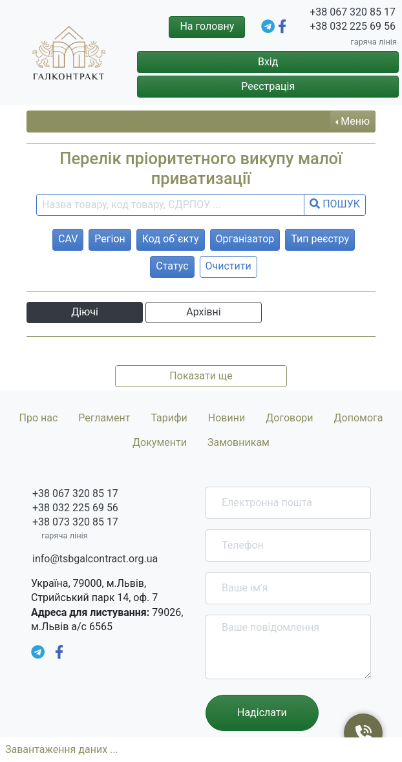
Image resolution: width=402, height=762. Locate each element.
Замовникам (238, 442)
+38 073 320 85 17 (75, 522)
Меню (355, 121)
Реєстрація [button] (268, 86)
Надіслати (262, 712)
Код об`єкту (170, 239)
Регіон (109, 239)
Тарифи (169, 418)
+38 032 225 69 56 (353, 26)
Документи (159, 442)
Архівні (203, 312)
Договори (289, 418)
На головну (207, 26)
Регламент (104, 418)
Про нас (38, 418)
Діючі (84, 312)
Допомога (358, 418)
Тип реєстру (320, 239)
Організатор (245, 239)
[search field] (170, 205)
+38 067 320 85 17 (353, 12)
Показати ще (200, 376)
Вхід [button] (268, 62)
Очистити (228, 266)
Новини (226, 418)
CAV (68, 239)
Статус (172, 266)
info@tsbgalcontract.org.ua (95, 559)
